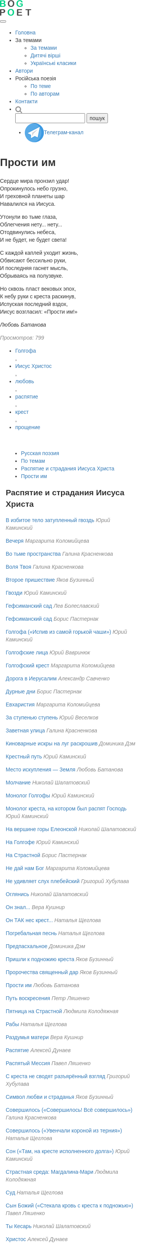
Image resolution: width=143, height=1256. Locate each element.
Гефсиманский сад (29, 606)
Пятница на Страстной (34, 1011)
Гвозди (14, 593)
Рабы (12, 1024)
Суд (10, 1192)
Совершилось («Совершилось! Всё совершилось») (69, 1110)
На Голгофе (20, 842)
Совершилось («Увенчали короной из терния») (64, 1130)
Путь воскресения (28, 998)
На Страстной (23, 855)
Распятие (17, 1050)
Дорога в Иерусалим (31, 678)
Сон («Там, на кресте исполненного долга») (60, 1151)
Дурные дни (20, 691)
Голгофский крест (27, 665)
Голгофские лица (27, 652)
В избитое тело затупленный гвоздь (50, 520)
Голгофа (25, 351)
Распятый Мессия (28, 1063)
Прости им (34, 476)
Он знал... (18, 907)
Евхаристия (20, 704)
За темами (44, 48)
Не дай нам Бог (25, 868)
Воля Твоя (18, 567)
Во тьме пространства (33, 554)
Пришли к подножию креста (40, 959)
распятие (26, 397)
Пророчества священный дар (42, 972)
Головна (25, 32)
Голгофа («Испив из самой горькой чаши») (58, 632)
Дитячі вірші (45, 55)
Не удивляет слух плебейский (42, 881)
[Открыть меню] (3, 21)
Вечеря (15, 541)
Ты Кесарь (19, 1226)
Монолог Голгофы (28, 795)
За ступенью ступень (32, 717)
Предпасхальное (26, 946)
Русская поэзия (40, 453)
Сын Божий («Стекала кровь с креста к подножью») (69, 1205)
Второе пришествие (30, 580)
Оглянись (17, 894)
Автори (24, 71)
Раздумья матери (27, 1037)
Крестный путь (24, 756)
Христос (16, 1239)
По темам (33, 461)
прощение (27, 427)
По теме (41, 86)
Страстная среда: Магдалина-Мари (49, 1172)
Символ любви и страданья (40, 1097)
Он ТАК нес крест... (29, 920)
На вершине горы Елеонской (41, 829)
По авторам (45, 94)
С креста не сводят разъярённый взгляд (55, 1076)
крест (22, 412)
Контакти (26, 101)
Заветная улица (25, 730)
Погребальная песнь (31, 933)
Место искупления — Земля (41, 769)
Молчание (18, 782)
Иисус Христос (33, 366)
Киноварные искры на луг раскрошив (52, 743)
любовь (24, 381)
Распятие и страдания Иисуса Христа (67, 468)
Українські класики (53, 63)
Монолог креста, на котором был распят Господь (66, 808)
